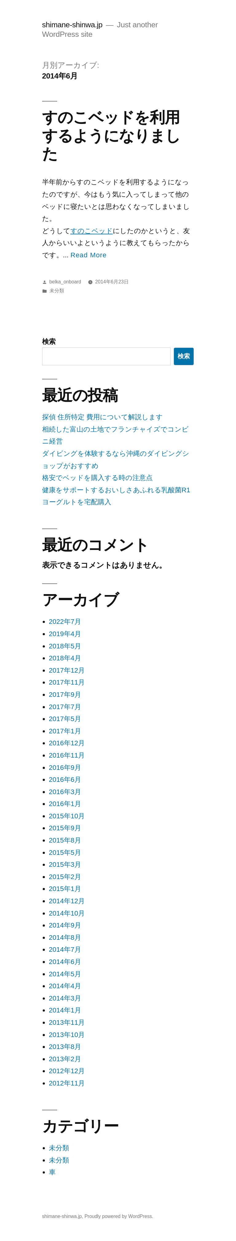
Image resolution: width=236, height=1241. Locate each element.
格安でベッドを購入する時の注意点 (97, 478)
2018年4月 (65, 658)
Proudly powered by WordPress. (119, 1216)
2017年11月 (67, 682)
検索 (49, 341)
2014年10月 (67, 913)
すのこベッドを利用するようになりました (111, 135)
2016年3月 (65, 792)
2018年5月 (65, 646)
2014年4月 (65, 986)
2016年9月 (65, 767)
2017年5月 (65, 719)
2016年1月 (65, 804)
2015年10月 (67, 816)
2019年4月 (65, 634)
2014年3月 (65, 998)
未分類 (56, 290)
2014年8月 (65, 937)
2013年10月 (67, 1035)
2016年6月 (65, 779)
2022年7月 (65, 621)
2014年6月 (65, 962)
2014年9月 (65, 925)
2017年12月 (67, 670)
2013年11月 (67, 1022)
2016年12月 (67, 743)
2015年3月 (65, 864)
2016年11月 (67, 755)
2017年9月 (65, 694)
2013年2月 (65, 1059)
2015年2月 (65, 877)
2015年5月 (65, 852)
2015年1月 (65, 889)
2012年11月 (67, 1083)
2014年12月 (67, 901)
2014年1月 (65, 1010)
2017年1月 (65, 731)
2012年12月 (67, 1071)
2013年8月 (65, 1047)
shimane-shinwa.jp (72, 25)
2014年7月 (65, 949)
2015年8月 (65, 840)
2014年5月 (65, 974)
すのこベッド (91, 231)
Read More (88, 255)
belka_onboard (65, 281)
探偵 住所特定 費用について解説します (102, 417)
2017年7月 (65, 707)
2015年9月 (65, 828)
